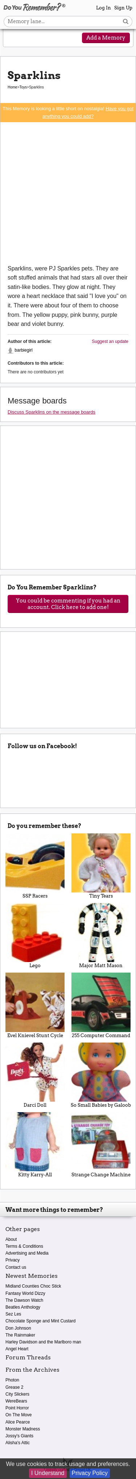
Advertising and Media (27, 1253)
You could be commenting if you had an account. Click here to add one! (68, 603)
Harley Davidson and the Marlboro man (43, 1342)
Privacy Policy (90, 1473)
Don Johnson (18, 1328)
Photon (12, 1380)
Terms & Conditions (24, 1246)
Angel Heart (16, 1348)
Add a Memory (105, 37)
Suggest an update (110, 341)
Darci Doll (35, 1075)
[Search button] (125, 21)
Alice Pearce (17, 1422)
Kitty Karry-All (35, 1144)
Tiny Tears (101, 866)
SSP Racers (35, 866)
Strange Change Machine (101, 1144)
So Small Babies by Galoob (101, 1075)
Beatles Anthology (22, 1307)
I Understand (48, 1473)
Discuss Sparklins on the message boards (51, 412)
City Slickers (17, 1394)
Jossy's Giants (19, 1435)
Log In (103, 8)
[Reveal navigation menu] (13, 38)
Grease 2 (14, 1387)
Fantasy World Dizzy (25, 1293)
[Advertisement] (68, 193)
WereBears (16, 1401)
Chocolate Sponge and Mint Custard (40, 1320)
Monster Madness (22, 1429)
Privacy (12, 1260)
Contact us (15, 1267)
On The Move (18, 1414)
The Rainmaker (20, 1335)
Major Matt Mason (101, 935)
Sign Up (123, 8)
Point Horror (17, 1407)
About (11, 1239)
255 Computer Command (101, 1005)
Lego (35, 935)
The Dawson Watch (24, 1300)
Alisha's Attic (17, 1442)
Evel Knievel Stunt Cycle (35, 1005)
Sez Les (13, 1314)
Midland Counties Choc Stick (33, 1286)
